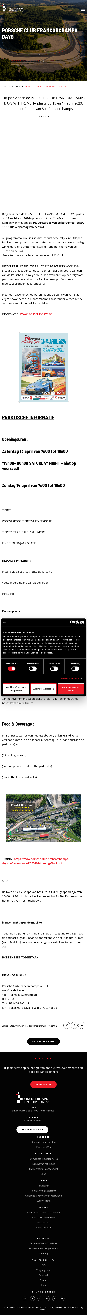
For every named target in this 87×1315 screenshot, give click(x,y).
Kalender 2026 (43, 1147)
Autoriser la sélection (43, 689)
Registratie (43, 1084)
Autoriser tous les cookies (70, 689)
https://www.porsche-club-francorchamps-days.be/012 (33, 1026)
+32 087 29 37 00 (32, 1120)
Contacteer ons (32, 1130)
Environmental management (43, 1168)
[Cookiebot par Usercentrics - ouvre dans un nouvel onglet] (72, 622)
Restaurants (43, 1222)
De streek (43, 1275)
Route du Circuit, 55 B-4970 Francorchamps (32, 1110)
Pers (43, 1285)
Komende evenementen (44, 1142)
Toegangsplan (43, 1270)
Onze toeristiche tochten (43, 1217)
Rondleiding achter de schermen (43, 1212)
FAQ (44, 1265)
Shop (43, 1173)
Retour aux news (43, 1041)
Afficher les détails (69, 678)
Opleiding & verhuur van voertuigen (43, 1195)
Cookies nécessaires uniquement (16, 689)
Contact (43, 1280)
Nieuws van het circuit (43, 1163)
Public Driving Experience (43, 1190)
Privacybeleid (54, 1307)
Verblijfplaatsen (43, 1227)
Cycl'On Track (43, 1200)
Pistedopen (43, 1185)
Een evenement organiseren (43, 1248)
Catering (43, 1253)
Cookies (63, 1307)
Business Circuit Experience (43, 1243)
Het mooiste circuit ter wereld (43, 1158)
